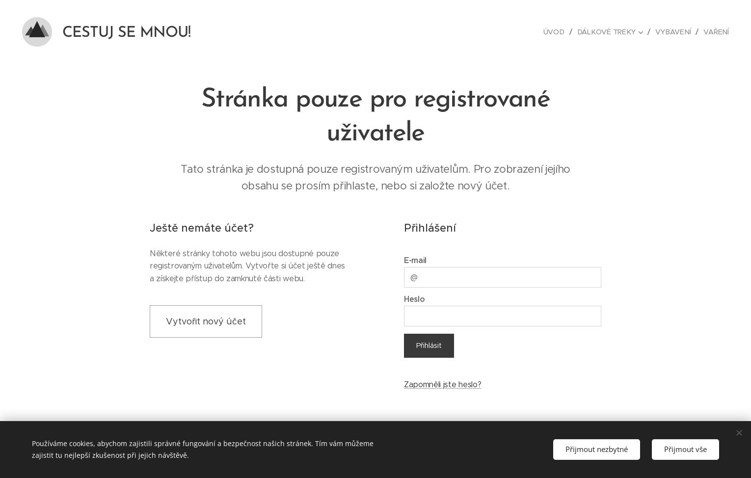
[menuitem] (558, 32)
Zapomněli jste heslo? (442, 384)
